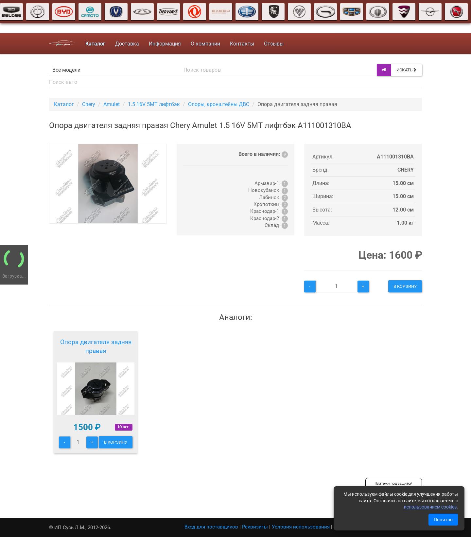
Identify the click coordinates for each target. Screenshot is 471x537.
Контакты (242, 44)
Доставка (127, 44)
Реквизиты (255, 527)
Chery (88, 104)
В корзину (405, 286)
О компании (205, 44)
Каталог (64, 104)
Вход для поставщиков (211, 527)
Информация (165, 44)
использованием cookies (430, 506)
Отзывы (274, 44)
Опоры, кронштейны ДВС (218, 104)
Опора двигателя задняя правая (95, 346)
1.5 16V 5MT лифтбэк (154, 104)
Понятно (443, 519)
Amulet (111, 104)
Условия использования (301, 527)
